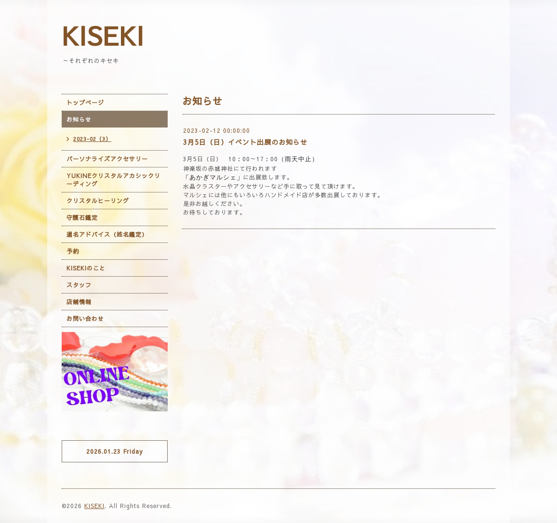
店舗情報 (79, 302)
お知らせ (79, 119)
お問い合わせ (85, 318)
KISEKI (103, 35)
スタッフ (79, 285)
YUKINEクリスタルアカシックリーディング (113, 180)
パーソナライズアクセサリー (107, 159)
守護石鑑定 (82, 217)
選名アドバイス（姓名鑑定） (107, 234)
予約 (72, 251)
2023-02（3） (92, 138)
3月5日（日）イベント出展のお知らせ (245, 142)
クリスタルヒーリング (97, 200)
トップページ (85, 102)
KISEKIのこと (86, 268)
